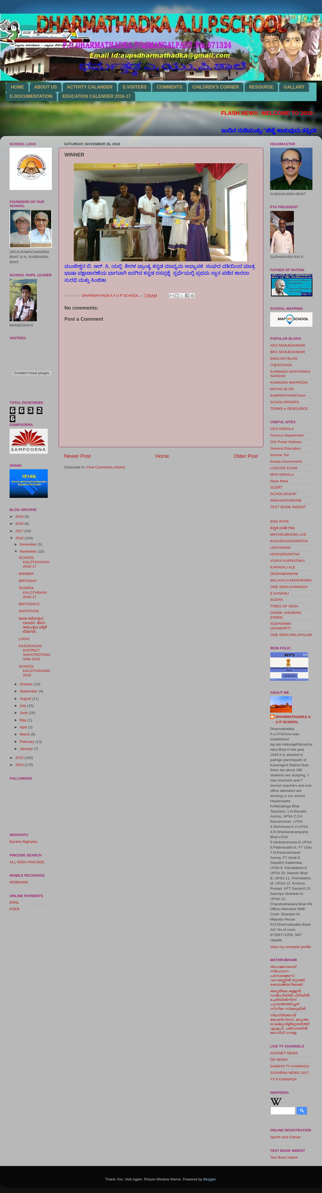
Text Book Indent (284, 1157)
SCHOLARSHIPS (284, 402)
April (24, 727)
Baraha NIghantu (23, 842)
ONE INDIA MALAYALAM (291, 635)
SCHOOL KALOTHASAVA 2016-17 (34, 562)
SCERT (276, 487)
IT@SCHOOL (281, 365)
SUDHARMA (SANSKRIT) (280, 626)
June (24, 713)
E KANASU (279, 593)
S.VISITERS (135, 87)
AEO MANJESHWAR (287, 345)
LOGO (24, 639)
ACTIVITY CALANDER (90, 87)
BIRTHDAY (28, 581)
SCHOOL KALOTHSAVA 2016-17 (33, 592)
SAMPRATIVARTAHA (288, 395)
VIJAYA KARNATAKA (287, 561)
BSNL (14, 902)
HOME (17, 87)
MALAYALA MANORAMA (291, 580)
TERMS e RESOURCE (289, 409)
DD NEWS (279, 1060)
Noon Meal (279, 481)
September (29, 691)
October (27, 684)
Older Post (246, 456)
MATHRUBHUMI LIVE (288, 534)
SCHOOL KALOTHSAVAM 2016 (34, 670)
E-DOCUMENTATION (31, 96)
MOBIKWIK (19, 882)
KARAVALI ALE (283, 567)
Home (162, 456)
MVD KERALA (282, 475)
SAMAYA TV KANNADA (289, 1066)
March (25, 734)
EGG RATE (279, 521)
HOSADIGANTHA (285, 554)
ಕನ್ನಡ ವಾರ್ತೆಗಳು (282, 528)
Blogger (209, 1179)
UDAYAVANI (280, 548)
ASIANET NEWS (284, 1053)
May (24, 720)
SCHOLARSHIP (283, 494)
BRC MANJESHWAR (287, 352)
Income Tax (279, 455)
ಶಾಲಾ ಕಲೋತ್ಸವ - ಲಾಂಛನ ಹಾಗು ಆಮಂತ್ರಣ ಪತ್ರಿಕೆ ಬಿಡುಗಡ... (33, 625)
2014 (20, 765)
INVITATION (29, 611)
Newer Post (77, 456)
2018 (20, 524)
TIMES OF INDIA (284, 606)
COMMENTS (169, 87)
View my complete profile (290, 947)
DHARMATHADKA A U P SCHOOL (293, 719)
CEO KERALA (282, 429)
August (26, 699)
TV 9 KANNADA (283, 1079)
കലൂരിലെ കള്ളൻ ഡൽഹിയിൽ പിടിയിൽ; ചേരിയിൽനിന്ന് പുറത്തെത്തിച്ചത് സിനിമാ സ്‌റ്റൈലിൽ (290, 1000)
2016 (20, 538)
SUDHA (276, 600)
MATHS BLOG (282, 389)
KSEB (14, 909)
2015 (20, 758)
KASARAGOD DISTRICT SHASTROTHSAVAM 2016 (34, 652)
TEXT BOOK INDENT (288, 507)
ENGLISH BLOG (284, 358)
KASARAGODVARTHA (289, 541)
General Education (285, 448)
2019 (20, 516)
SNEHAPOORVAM (285, 500)
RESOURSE (261, 87)
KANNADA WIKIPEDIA (289, 382)
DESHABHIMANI (284, 574)
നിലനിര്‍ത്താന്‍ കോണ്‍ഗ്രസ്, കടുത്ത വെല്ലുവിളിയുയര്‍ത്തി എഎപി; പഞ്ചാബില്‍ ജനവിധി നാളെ (289, 1024)
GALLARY (294, 87)
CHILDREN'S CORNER (215, 87)
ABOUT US (45, 87)
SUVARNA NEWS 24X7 (289, 1073)
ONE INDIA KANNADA (289, 587)
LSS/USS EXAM (283, 468)
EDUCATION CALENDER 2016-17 (96, 96)
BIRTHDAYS (29, 604)
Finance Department (286, 435)
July (23, 706)
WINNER (26, 574)
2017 (20, 531)
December (29, 544)
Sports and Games (285, 1137)
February (27, 742)
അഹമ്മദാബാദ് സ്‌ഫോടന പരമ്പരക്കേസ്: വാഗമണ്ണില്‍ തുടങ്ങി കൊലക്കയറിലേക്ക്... (287, 975)
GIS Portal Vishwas (286, 442)
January (27, 749)
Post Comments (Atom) (106, 467)
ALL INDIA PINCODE (27, 862)
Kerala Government (286, 461)
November (29, 551)
